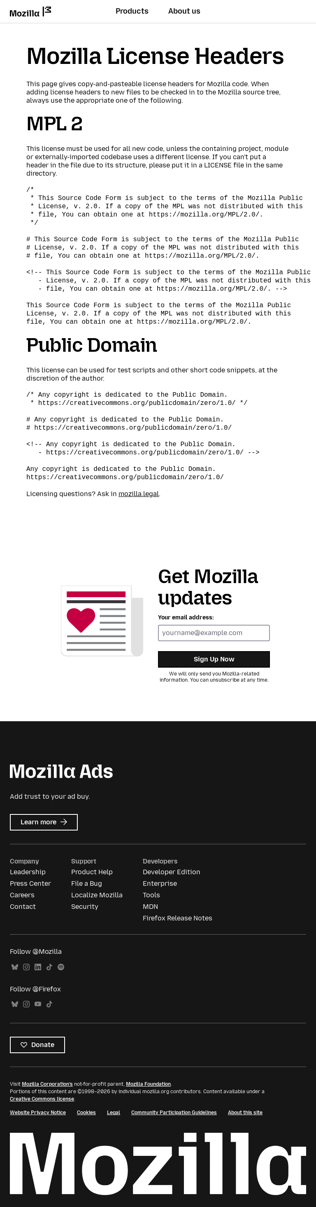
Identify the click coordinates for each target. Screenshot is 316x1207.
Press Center (30, 883)
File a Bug (86, 883)
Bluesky (15, 967)
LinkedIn (38, 967)
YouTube (38, 1004)
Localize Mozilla (97, 895)
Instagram (26, 967)
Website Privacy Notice (38, 1112)
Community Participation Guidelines (174, 1112)
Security (84, 907)
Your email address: (186, 617)
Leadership (28, 872)
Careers (22, 895)
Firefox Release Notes (177, 918)
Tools (151, 895)
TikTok (49, 967)
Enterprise (160, 883)
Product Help (92, 872)
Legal (113, 1112)
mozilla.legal (138, 494)
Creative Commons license (42, 1099)
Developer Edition (171, 872)
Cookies (86, 1112)
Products (132, 11)
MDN (150, 907)
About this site (245, 1112)
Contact (23, 907)
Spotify (61, 967)
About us (184, 11)
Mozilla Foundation (148, 1084)
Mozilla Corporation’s (47, 1084)
